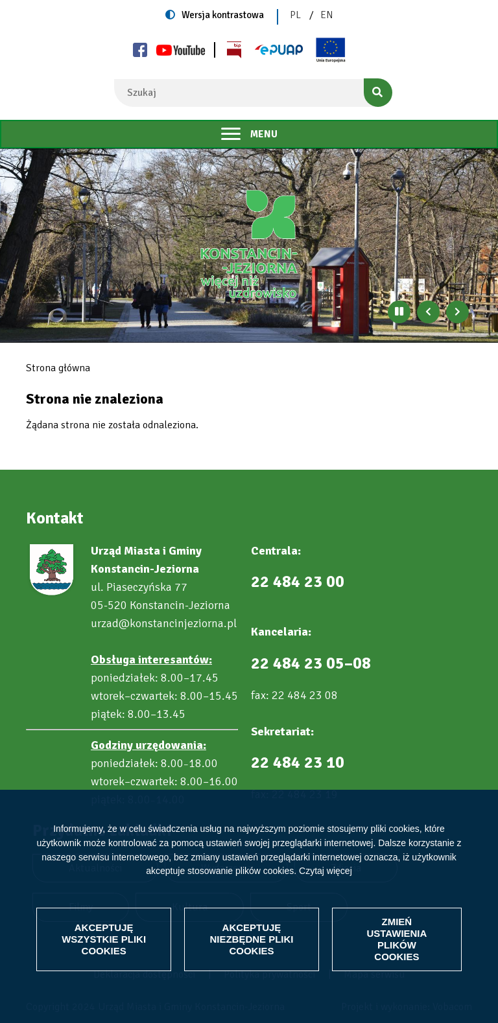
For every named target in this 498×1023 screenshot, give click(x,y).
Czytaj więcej (325, 871)
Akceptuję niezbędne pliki (251, 939)
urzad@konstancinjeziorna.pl (164, 623)
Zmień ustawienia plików (396, 939)
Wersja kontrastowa (223, 15)
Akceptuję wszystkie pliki (104, 939)
